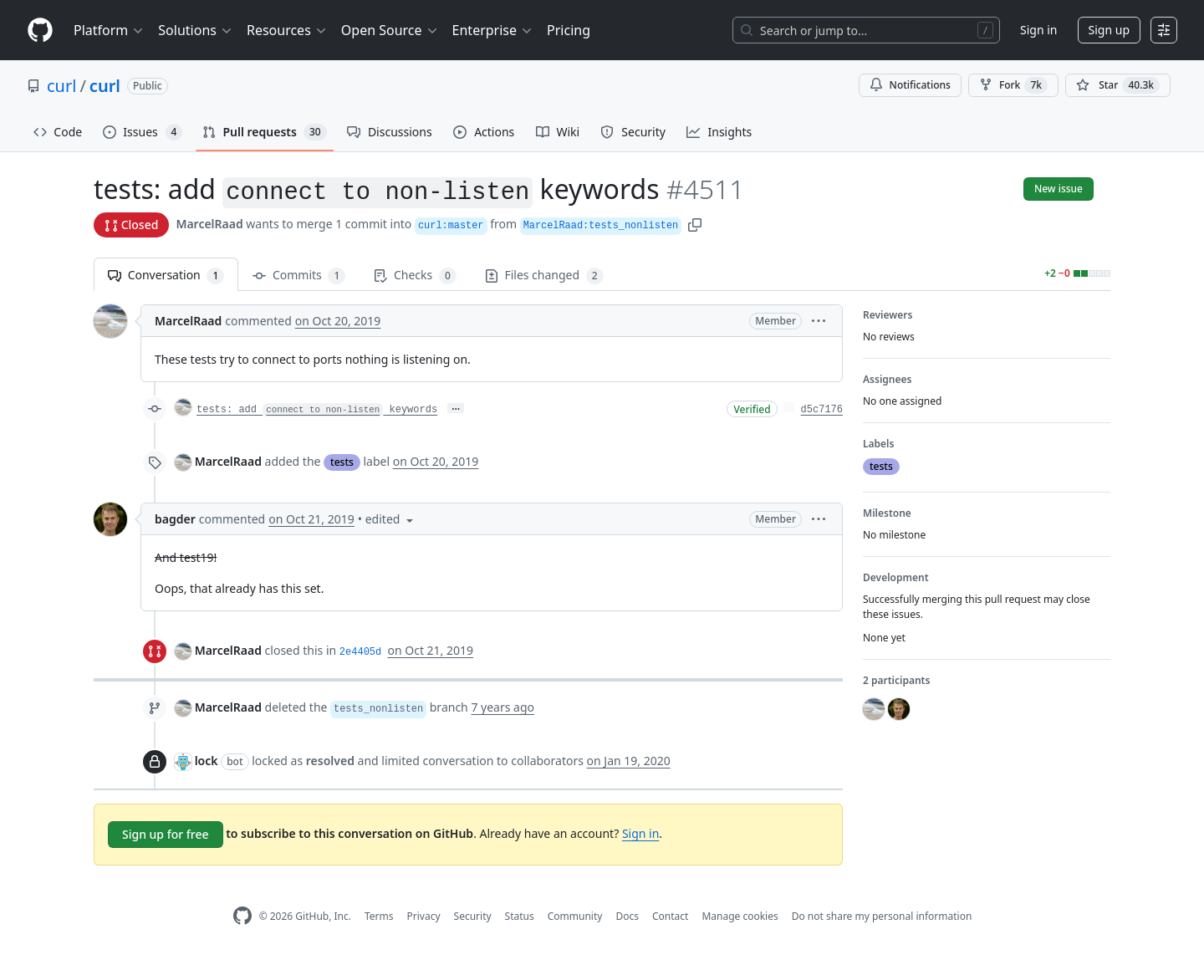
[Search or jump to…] (866, 30)
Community (575, 916)
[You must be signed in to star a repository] (1118, 85)
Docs (627, 916)
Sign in (1038, 30)
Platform (109, 30)
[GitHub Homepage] (242, 916)
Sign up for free (165, 834)
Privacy (424, 916)
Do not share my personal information (882, 916)
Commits (299, 275)
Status (519, 916)
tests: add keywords (316, 410)
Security (473, 916)
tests (342, 462)
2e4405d (360, 652)
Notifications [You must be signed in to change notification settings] (910, 85)
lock (206, 761)
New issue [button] (1058, 188)
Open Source (390, 30)
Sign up (1109, 30)
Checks (415, 275)
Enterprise (492, 30)
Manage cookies (739, 916)
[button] (694, 223)
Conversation (166, 275)
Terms (379, 916)
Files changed (544, 275)
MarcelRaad (209, 224)
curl (61, 85)
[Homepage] (40, 30)
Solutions (195, 30)
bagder (175, 519)
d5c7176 (822, 410)
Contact (670, 916)
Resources (287, 30)
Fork (1013, 85)
